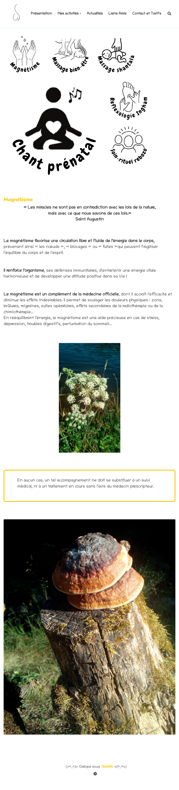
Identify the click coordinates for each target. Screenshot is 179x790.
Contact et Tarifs (146, 14)
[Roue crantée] (96, 774)
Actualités (95, 14)
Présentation (41, 14)
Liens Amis (117, 14)
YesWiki (107, 767)
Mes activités (69, 14)
